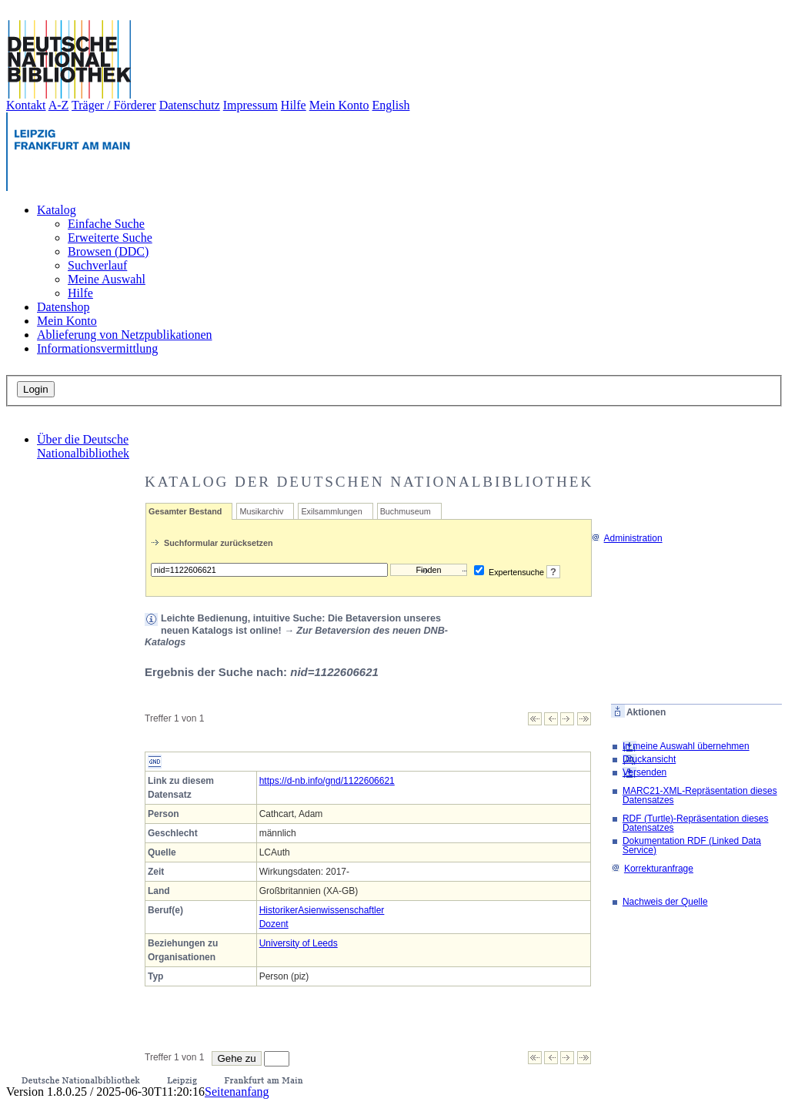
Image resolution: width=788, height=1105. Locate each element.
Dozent (274, 924)
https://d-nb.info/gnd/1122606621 (327, 780)
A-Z (58, 105)
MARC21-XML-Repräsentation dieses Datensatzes (700, 795)
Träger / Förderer (114, 105)
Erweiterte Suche (110, 237)
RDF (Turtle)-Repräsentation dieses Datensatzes (696, 823)
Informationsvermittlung (97, 348)
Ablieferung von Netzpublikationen (124, 334)
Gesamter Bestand (185, 511)
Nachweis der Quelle (665, 901)
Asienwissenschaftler (341, 910)
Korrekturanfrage (652, 868)
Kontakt (26, 105)
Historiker (279, 910)
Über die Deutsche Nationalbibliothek (83, 446)
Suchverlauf (97, 265)
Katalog (56, 209)
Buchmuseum (405, 511)
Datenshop (63, 306)
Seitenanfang (237, 1091)
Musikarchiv (261, 511)
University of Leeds (298, 943)
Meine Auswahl (106, 279)
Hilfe (293, 105)
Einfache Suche (106, 223)
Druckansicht (649, 759)
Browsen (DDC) (108, 251)
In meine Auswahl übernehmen (686, 746)
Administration (627, 538)
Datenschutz (189, 105)
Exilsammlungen (331, 511)
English (391, 105)
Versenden (644, 772)
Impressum (250, 105)
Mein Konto (339, 105)
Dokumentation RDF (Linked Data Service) (692, 845)
